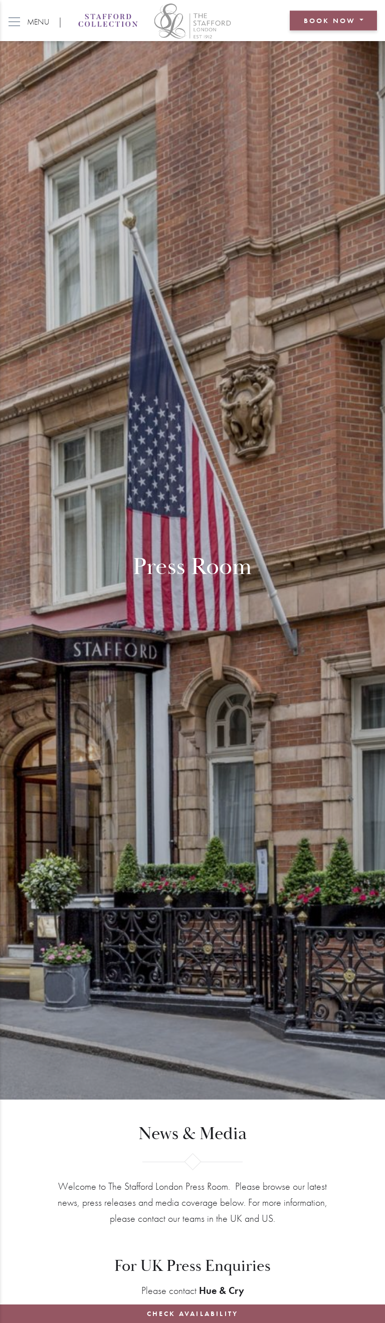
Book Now (330, 20)
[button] (29, 20)
